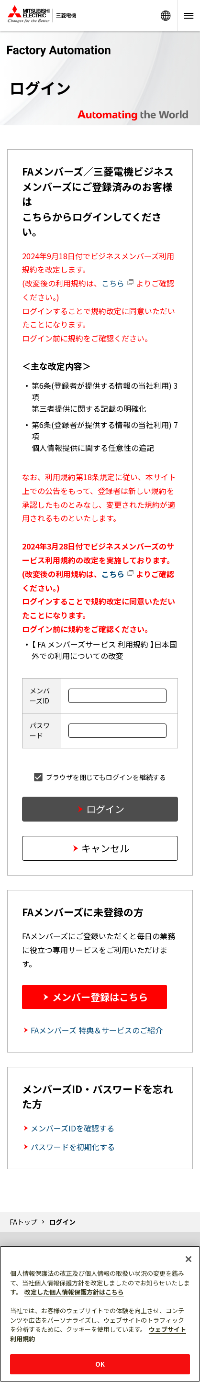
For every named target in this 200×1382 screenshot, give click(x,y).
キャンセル (105, 848)
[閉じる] (188, 1259)
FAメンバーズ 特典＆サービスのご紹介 (97, 1030)
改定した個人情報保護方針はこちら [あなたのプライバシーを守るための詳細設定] (74, 1291)
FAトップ (23, 1222)
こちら (117, 283)
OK (100, 1364)
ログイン (105, 809)
